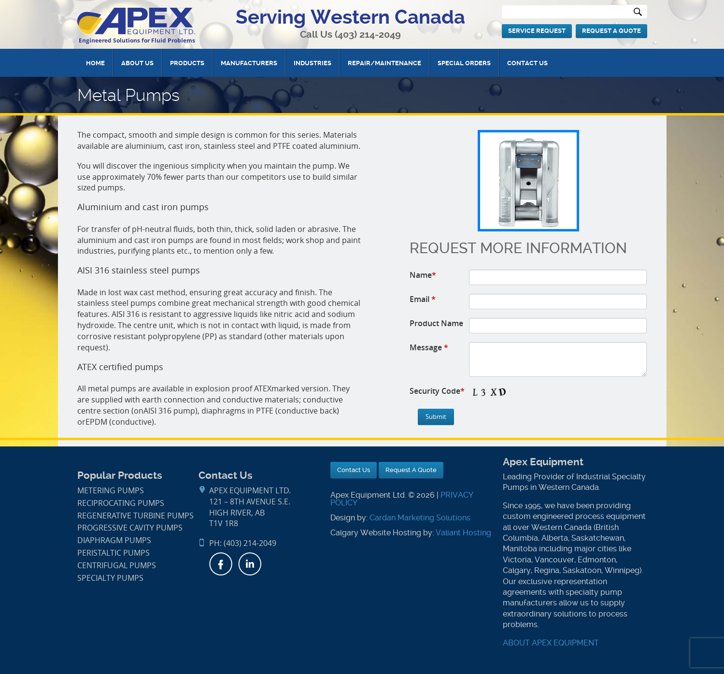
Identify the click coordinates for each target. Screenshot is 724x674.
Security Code (437, 391)
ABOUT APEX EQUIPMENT (551, 642)
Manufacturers (249, 63)
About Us (137, 63)
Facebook (220, 563)
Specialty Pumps (110, 578)
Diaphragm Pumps (114, 540)
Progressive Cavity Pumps (130, 527)
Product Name (436, 323)
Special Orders (464, 63)
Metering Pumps (110, 490)
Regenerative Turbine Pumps (135, 515)
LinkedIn (249, 563)
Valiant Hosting (463, 532)
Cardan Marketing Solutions (419, 517)
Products (187, 63)
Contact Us (527, 63)
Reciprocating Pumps (120, 503)
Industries (312, 63)
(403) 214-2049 (368, 34)
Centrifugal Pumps (116, 565)
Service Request (537, 30)
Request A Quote (611, 30)
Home (95, 63)
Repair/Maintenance (384, 63)
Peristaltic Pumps (113, 553)
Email (423, 299)
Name (423, 275)
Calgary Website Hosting (375, 532)
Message (429, 347)
